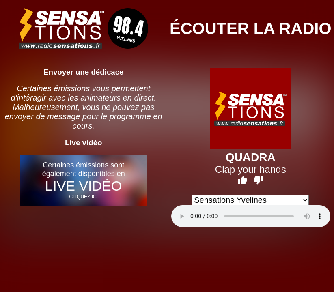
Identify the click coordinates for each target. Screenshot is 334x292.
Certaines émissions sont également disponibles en (83, 180)
